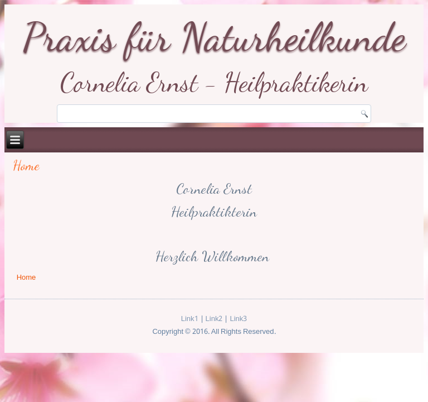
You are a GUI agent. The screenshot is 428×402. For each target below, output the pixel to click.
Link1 (189, 319)
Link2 (214, 319)
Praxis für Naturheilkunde (214, 37)
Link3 (238, 319)
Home (26, 165)
